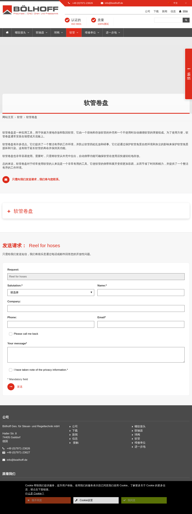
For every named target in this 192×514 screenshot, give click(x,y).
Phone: (12, 317)
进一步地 (111, 32)
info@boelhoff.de (114, 3)
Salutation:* (15, 285)
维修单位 (90, 32)
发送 (20, 386)
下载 (156, 11)
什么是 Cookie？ (34, 493)
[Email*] (140, 324)
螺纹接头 (20, 32)
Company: (14, 301)
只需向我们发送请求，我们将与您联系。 (36, 179)
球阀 (56, 32)
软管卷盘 (31, 117)
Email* (101, 317)
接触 (183, 11)
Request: (13, 269)
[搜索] (168, 20)
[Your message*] (96, 355)
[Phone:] (50, 324)
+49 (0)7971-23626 (82, 3)
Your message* (17, 343)
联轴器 (40, 32)
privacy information (54, 369)
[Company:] (96, 308)
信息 (173, 11)
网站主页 (7, 117)
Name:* (102, 285)
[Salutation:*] (50, 292)
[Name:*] (140, 292)
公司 (147, 11)
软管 (72, 32)
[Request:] (96, 276)
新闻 (164, 11)
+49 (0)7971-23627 (18, 452)
